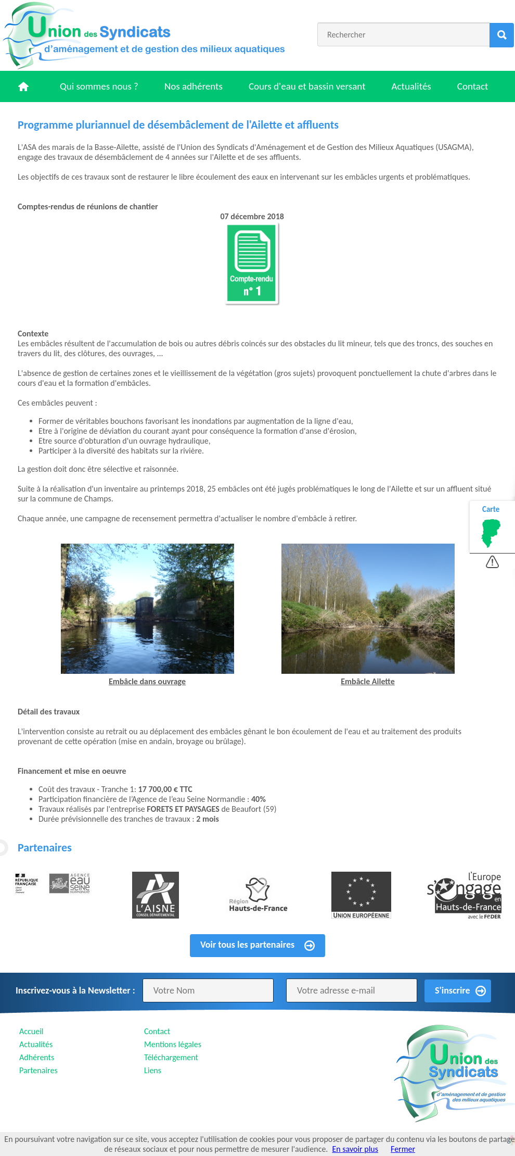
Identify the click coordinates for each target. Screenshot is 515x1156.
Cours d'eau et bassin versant (307, 86)
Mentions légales (172, 1044)
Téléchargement (171, 1057)
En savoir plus (355, 1149)
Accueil (31, 1031)
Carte (490, 509)
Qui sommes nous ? (99, 86)
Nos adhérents (193, 86)
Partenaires (38, 1070)
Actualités (411, 86)
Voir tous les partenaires (247, 944)
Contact (472, 86)
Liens (152, 1070)
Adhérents (36, 1057)
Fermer (403, 1149)
